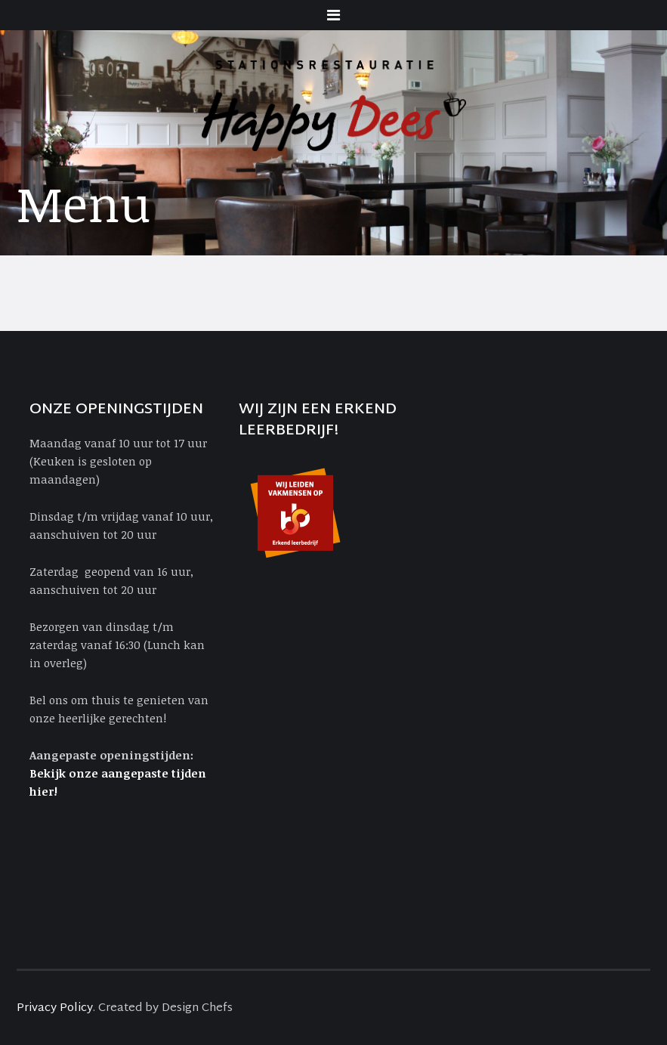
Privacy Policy (55, 1008)
